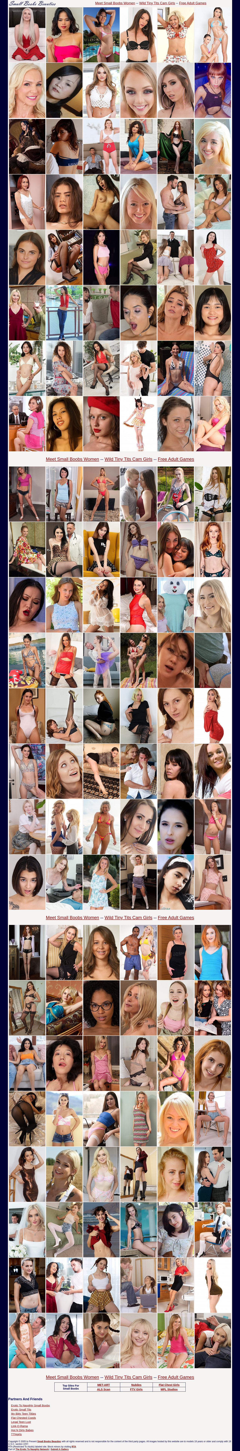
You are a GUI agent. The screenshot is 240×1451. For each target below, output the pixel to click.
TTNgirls (16, 1434)
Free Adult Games (192, 3)
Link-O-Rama (19, 1426)
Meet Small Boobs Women (115, 3)
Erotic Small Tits (21, 1409)
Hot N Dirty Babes (22, 1430)
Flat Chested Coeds (23, 1417)
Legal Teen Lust (21, 1421)
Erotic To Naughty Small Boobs (30, 1405)
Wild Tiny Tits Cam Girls (157, 3)
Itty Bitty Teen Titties (23, 1413)
